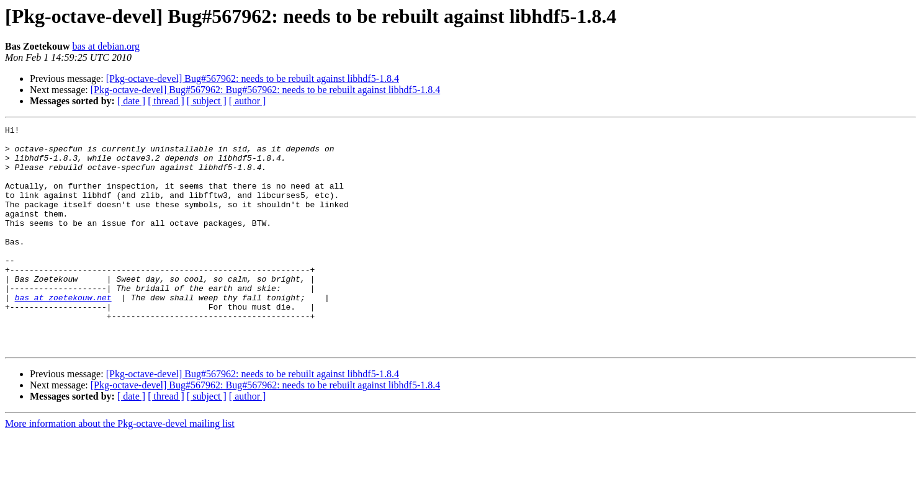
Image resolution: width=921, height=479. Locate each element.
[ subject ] (207, 101)
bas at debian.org (106, 46)
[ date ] (131, 101)
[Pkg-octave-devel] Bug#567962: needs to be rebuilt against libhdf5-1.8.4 (252, 78)
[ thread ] (166, 101)
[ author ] (247, 101)
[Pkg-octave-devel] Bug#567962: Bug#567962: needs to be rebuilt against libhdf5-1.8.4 (265, 89)
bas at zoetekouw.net (63, 332)
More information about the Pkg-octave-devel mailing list (120, 468)
